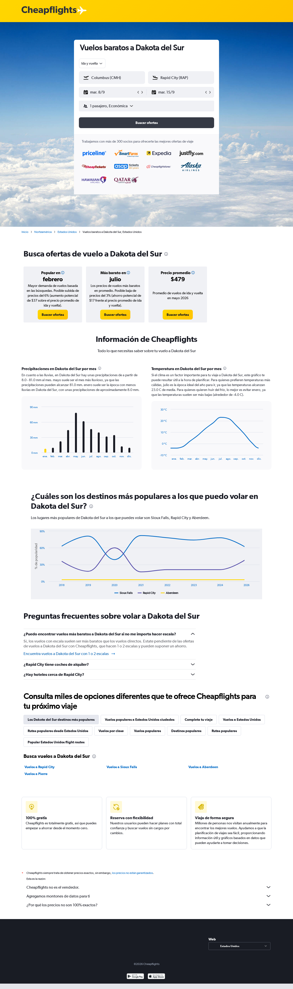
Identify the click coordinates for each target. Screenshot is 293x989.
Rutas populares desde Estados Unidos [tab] (58, 731)
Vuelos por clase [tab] (111, 731)
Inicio (25, 232)
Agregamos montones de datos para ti (148, 896)
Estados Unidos (67, 232)
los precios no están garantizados (132, 873)
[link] (53, 315)
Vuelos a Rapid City (39, 767)
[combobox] (92, 63)
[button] (109, 92)
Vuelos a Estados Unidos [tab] (242, 720)
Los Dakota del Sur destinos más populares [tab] (61, 720)
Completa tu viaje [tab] (199, 720)
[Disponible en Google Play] (135, 977)
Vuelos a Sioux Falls (122, 767)
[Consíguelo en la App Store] (156, 977)
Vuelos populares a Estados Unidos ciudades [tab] (139, 720)
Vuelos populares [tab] (147, 731)
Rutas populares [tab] (224, 731)
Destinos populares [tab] (186, 731)
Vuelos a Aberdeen (203, 767)
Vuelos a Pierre (36, 774)
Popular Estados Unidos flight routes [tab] (56, 742)
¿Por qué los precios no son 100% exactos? (148, 905)
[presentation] (166, 254)
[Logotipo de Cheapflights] (49, 10)
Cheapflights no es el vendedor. (148, 887)
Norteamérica (43, 232)
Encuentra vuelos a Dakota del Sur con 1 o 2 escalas (70, 653)
